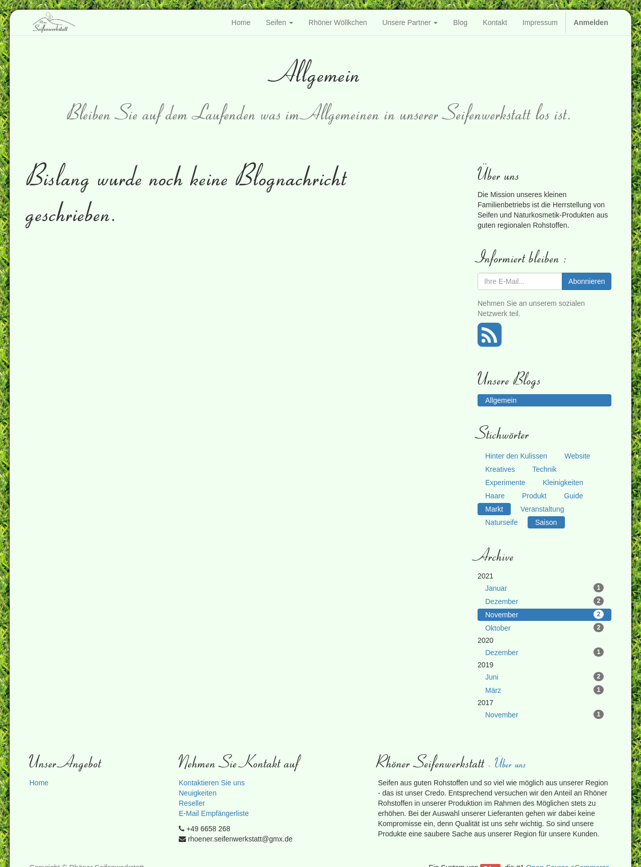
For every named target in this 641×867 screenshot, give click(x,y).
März (544, 689)
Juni (544, 676)
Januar (544, 587)
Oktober (544, 627)
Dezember (544, 601)
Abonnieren (586, 281)
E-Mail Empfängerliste (214, 813)
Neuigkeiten (198, 793)
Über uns (511, 763)
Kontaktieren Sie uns (212, 783)
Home (38, 783)
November (544, 614)
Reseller (192, 803)
